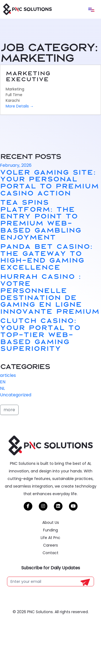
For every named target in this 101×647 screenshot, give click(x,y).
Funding (50, 538)
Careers (50, 554)
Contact (50, 561)
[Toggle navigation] (91, 9)
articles (8, 375)
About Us (50, 531)
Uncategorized (15, 395)
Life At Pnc (50, 546)
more (9, 410)
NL (2, 388)
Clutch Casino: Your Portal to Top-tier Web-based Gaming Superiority (40, 334)
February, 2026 (16, 165)
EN (2, 382)
